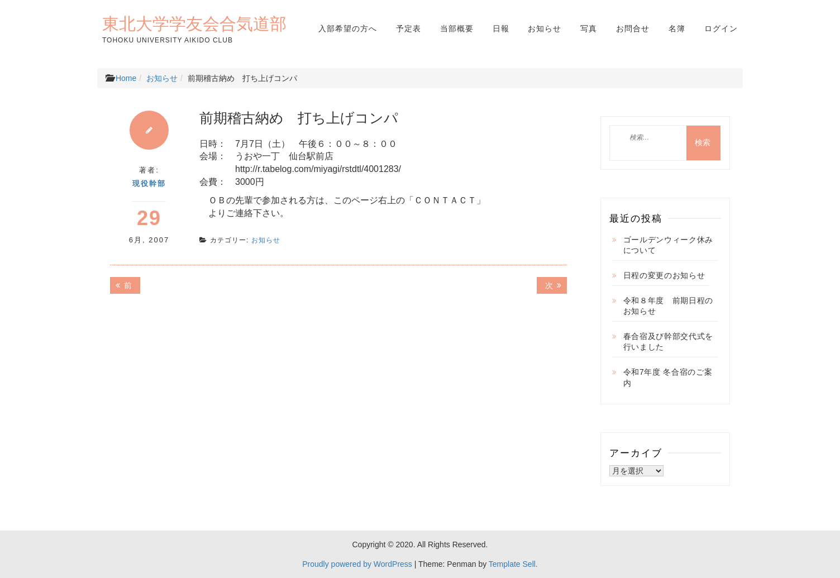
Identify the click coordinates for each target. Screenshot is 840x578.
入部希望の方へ (347, 28)
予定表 (408, 28)
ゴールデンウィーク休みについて (668, 245)
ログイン (721, 28)
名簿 (677, 28)
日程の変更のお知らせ (664, 275)
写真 (588, 28)
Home (126, 78)
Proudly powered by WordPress (357, 564)
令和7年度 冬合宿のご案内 (668, 377)
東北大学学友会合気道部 (194, 23)
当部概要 (457, 28)
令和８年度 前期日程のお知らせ (668, 306)
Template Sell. (513, 564)
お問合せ (633, 28)
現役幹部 (149, 183)
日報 (501, 28)
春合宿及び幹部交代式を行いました (668, 342)
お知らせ (544, 28)
